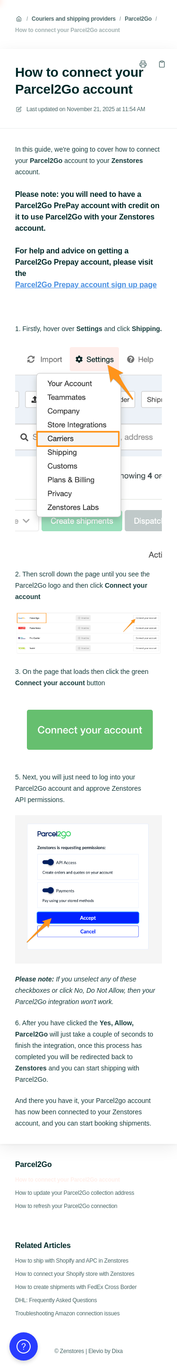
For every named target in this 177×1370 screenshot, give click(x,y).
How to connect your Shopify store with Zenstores (75, 1274)
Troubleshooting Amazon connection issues (67, 1313)
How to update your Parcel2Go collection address (74, 1193)
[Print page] (143, 64)
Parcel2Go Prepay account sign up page (86, 285)
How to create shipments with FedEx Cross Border (76, 1287)
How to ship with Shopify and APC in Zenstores (71, 1260)
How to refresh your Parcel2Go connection (66, 1206)
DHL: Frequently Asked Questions (56, 1300)
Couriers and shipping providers (74, 19)
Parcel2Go (138, 19)
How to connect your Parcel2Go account (67, 30)
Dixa (117, 1351)
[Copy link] (161, 64)
